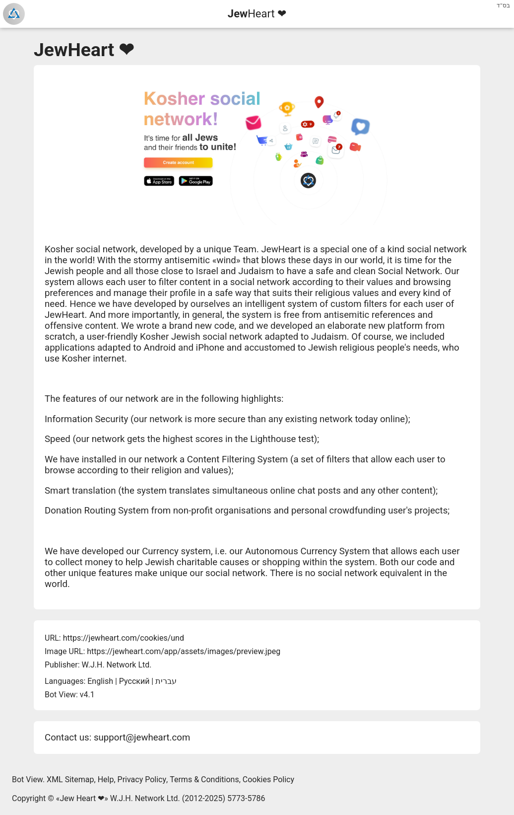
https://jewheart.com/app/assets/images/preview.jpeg (183, 651)
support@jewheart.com (142, 737)
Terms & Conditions (204, 779)
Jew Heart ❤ (82, 798)
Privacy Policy (142, 779)
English (100, 681)
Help (106, 779)
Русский (134, 681)
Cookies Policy (268, 779)
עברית (166, 681)
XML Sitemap (70, 779)
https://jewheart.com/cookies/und (123, 638)
